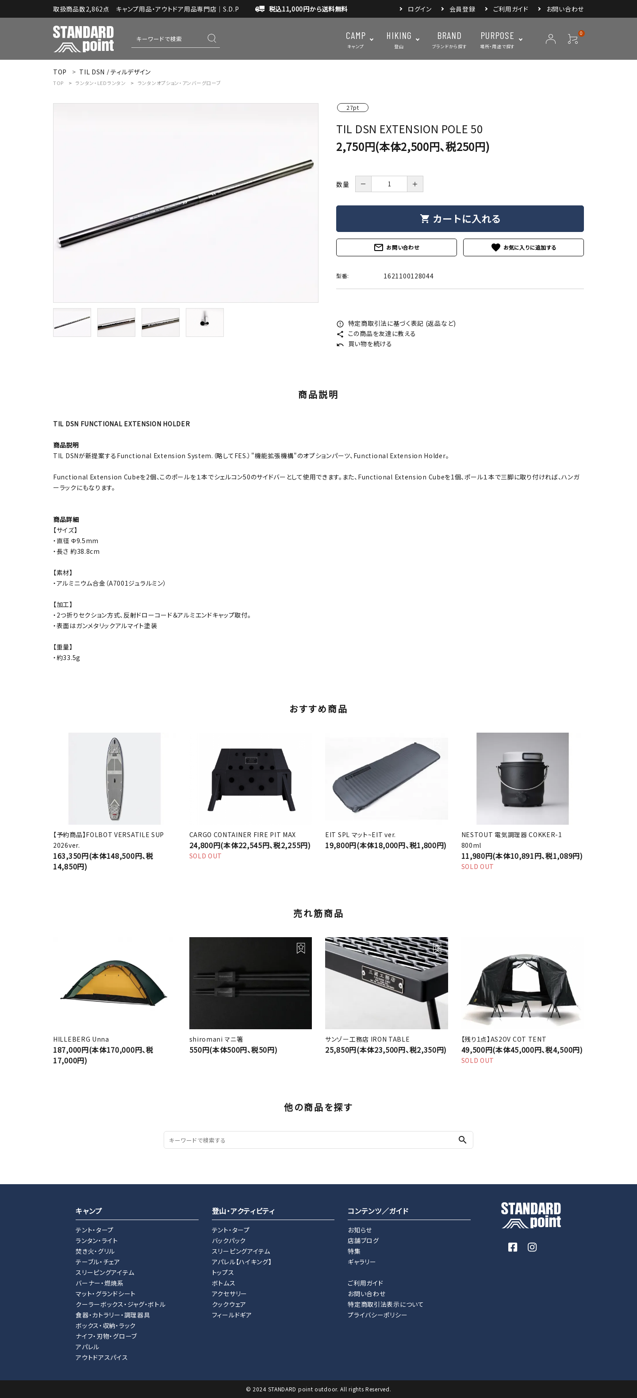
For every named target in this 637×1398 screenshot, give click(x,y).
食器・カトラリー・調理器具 (113, 1314)
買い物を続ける (364, 343)
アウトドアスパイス (102, 1357)
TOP (58, 82)
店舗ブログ (363, 1240)
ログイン (420, 9)
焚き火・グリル (95, 1251)
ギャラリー (362, 1261)
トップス (223, 1272)
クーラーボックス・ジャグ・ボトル (120, 1304)
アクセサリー (229, 1293)
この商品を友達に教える (376, 333)
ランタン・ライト (97, 1240)
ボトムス (224, 1282)
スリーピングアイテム (105, 1272)
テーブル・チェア (98, 1261)
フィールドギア (232, 1314)
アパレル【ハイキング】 (242, 1261)
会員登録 (462, 9)
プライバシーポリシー (377, 1314)
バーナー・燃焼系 (100, 1282)
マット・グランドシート (106, 1293)
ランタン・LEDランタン (100, 82)
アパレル (88, 1346)
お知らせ (360, 1229)
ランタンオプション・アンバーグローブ (179, 82)
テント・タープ (95, 1229)
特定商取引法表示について (386, 1304)
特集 (354, 1251)
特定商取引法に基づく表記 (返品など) (396, 323)
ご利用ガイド (511, 9)
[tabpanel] (185, 203)
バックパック (229, 1240)
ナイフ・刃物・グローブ (106, 1336)
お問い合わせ (565, 9)
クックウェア (229, 1304)
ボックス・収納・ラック (106, 1325)
